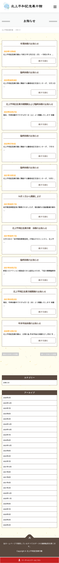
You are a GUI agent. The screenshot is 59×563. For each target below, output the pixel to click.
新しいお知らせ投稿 (48, 354)
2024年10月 (7, 429)
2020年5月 (7, 514)
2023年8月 (7, 451)
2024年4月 (7, 440)
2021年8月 (7, 477)
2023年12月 (7, 445)
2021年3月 (7, 488)
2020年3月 (7, 525)
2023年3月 (7, 456)
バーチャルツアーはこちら (29, 560)
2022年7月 (7, 461)
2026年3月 (7, 398)
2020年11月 (7, 498)
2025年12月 (7, 403)
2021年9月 (7, 472)
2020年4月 (7, 520)
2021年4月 (7, 482)
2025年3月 (7, 419)
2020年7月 (7, 509)
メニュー (55, 7)
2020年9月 (7, 504)
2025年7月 (7, 408)
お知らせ (6, 383)
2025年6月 (7, 414)
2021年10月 (7, 467)
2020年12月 (7, 493)
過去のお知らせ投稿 (10, 354)
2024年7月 (7, 435)
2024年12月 (7, 424)
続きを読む (43, 61)
